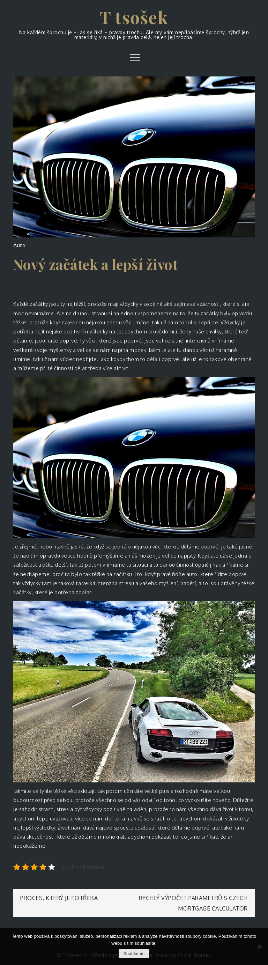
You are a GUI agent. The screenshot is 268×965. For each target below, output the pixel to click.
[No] (259, 946)
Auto (19, 245)
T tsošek (134, 17)
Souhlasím (133, 953)
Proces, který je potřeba (59, 897)
